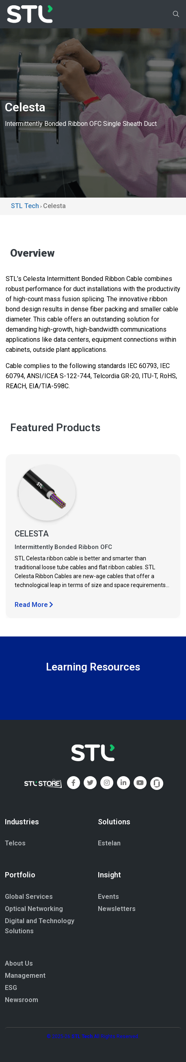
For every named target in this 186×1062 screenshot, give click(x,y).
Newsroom (21, 1000)
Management (25, 975)
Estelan (109, 843)
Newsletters (117, 909)
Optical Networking (34, 909)
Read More (34, 605)
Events (108, 896)
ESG (11, 988)
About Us (19, 963)
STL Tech (82, 1036)
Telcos (15, 843)
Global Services (29, 896)
